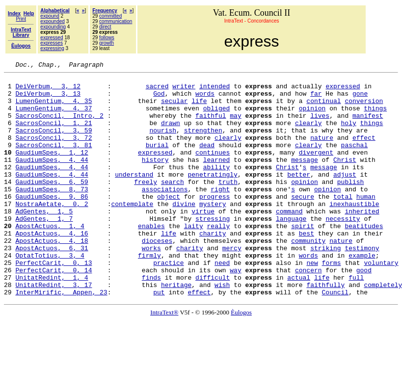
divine (183, 231)
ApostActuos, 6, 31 (51, 284)
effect (363, 152)
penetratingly (212, 196)
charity (212, 266)
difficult (212, 319)
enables (151, 258)
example (361, 293)
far (316, 99)
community (308, 275)
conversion (364, 108)
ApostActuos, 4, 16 (51, 266)
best (306, 266)
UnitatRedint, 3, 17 (53, 328)
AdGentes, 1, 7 (44, 249)
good (364, 311)
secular (174, 108)
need (222, 302)
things (375, 116)
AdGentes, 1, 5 (44, 240)
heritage (176, 328)
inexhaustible (354, 231)
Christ (344, 178)
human (365, 222)
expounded (52, 21)
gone (360, 99)
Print (21, 19)
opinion (312, 116)
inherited (362, 240)
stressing (212, 249)
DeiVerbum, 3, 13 (47, 99)
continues (212, 169)
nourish (162, 143)
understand (134, 196)
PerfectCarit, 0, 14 (53, 311)
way (235, 311)
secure (302, 222)
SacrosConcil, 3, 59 (53, 143)
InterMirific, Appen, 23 (61, 337)
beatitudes (364, 258)
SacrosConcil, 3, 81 (53, 161)
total (342, 222)
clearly (308, 134)
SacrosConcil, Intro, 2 (59, 125)
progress (214, 222)
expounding (53, 26)
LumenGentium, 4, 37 (53, 116)
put (158, 337)
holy (348, 134)
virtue (202, 240)
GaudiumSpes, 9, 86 (51, 222)
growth (106, 43)
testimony (362, 284)
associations (165, 213)
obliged (216, 116)
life (199, 108)
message (304, 178)
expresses (51, 43)
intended (214, 90)
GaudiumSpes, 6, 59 (51, 205)
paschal (354, 161)
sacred (157, 90)
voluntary (381, 302)
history (155, 178)
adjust (344, 196)
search (172, 205)
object (168, 222)
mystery (212, 231)
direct (105, 26)
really (218, 258)
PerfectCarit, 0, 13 (53, 302)
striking (325, 284)
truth (228, 205)
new (312, 302)
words (204, 99)
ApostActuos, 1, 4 (49, 258)
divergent (316, 169)
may (235, 125)
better (298, 196)
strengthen (203, 143)
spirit (302, 258)
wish (222, 328)
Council (335, 337)
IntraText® (164, 358)
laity (193, 258)
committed (110, 16)
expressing (52, 48)
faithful (210, 125)
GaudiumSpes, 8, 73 (51, 213)
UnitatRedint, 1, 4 (51, 319)
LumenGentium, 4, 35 (53, 108)
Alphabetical (54, 10)
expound (49, 16)
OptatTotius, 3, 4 (49, 293)
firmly (149, 293)
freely (145, 205)
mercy (231, 284)
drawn (170, 134)
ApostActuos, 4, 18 (51, 275)
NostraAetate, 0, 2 (51, 231)
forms (331, 302)
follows (106, 37)
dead (206, 161)
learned (216, 178)
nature (321, 152)
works (151, 284)
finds (151, 319)
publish (350, 205)
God (158, 99)
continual (323, 108)
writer (183, 90)
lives (319, 125)
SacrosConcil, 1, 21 (53, 134)
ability (216, 187)
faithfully (325, 328)
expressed (51, 37)
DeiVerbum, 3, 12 (47, 90)
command (289, 240)
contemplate (132, 231)
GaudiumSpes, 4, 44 (51, 178)
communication (115, 21)
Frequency (104, 10)
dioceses (157, 275)
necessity (342, 249)
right (220, 213)
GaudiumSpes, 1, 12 (51, 169)
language (291, 249)
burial (157, 161)
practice (168, 302)
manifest (367, 125)
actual (298, 319)
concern (308, 311)
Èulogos (241, 358)
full (356, 319)
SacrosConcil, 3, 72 (53, 152)
